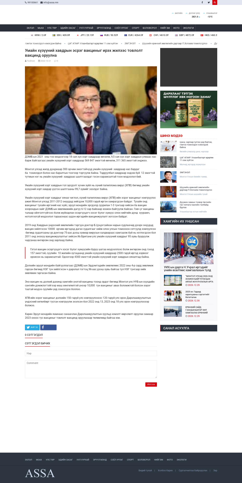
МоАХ (41, 28)
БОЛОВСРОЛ (150, 28)
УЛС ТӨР (52, 28)
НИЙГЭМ (165, 28)
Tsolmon (31, 61)
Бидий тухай (145, 470)
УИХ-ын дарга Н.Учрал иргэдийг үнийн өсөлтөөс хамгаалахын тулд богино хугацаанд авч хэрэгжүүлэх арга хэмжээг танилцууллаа (188, 269)
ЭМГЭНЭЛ (131, 43)
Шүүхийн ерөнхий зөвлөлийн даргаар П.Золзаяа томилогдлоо (176, 43)
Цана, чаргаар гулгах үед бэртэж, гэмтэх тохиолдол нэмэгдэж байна (196, 144)
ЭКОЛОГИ (188, 28)
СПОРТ (135, 28)
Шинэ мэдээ (171, 136)
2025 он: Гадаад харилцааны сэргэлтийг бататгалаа (197, 294)
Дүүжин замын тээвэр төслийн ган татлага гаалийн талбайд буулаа (195, 205)
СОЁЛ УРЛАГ (121, 28)
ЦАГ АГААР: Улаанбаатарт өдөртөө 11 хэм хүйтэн (94, 43)
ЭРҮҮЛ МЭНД (104, 28)
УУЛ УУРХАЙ (86, 28)
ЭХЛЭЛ (30, 28)
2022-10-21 (46, 61)
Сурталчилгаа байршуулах (193, 470)
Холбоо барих (165, 470)
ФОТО (176, 28)
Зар (215, 470)
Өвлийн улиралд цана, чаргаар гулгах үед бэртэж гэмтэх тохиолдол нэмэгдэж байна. (196, 151)
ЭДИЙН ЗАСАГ (68, 28)
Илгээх (151, 384)
